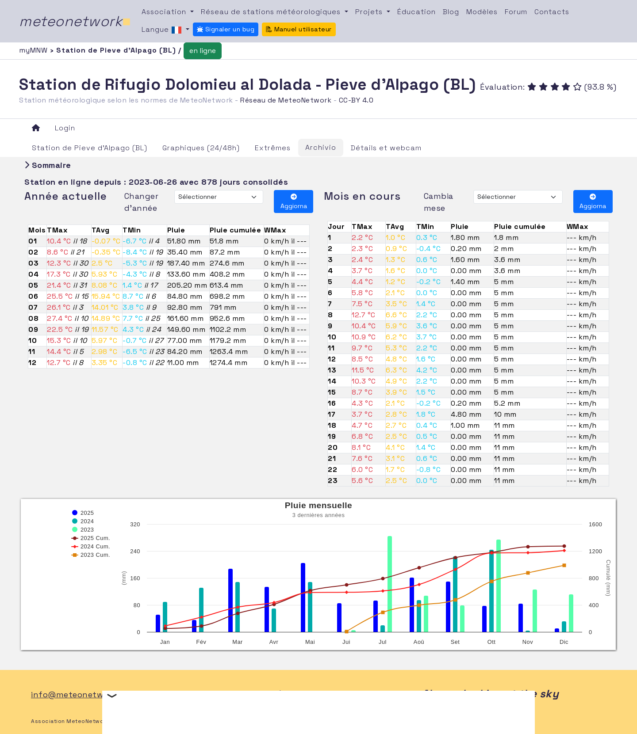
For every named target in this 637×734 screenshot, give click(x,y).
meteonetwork (75, 21)
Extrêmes (273, 147)
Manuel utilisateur (299, 29)
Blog (451, 11)
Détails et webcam (386, 147)
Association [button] (165, 11)
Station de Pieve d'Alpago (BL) (89, 147)
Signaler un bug (225, 29)
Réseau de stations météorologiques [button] (272, 11)
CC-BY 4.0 (356, 100)
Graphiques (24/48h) (201, 147)
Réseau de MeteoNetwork (285, 100)
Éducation (416, 11)
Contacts (551, 11)
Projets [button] (370, 11)
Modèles (482, 11)
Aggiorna (293, 202)
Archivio (320, 147)
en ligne (202, 50)
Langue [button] (163, 30)
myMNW (34, 50)
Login (65, 128)
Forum (516, 11)
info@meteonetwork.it (77, 694)
